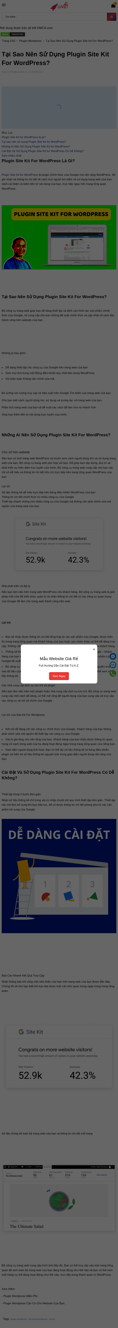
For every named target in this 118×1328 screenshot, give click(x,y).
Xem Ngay (59, 676)
